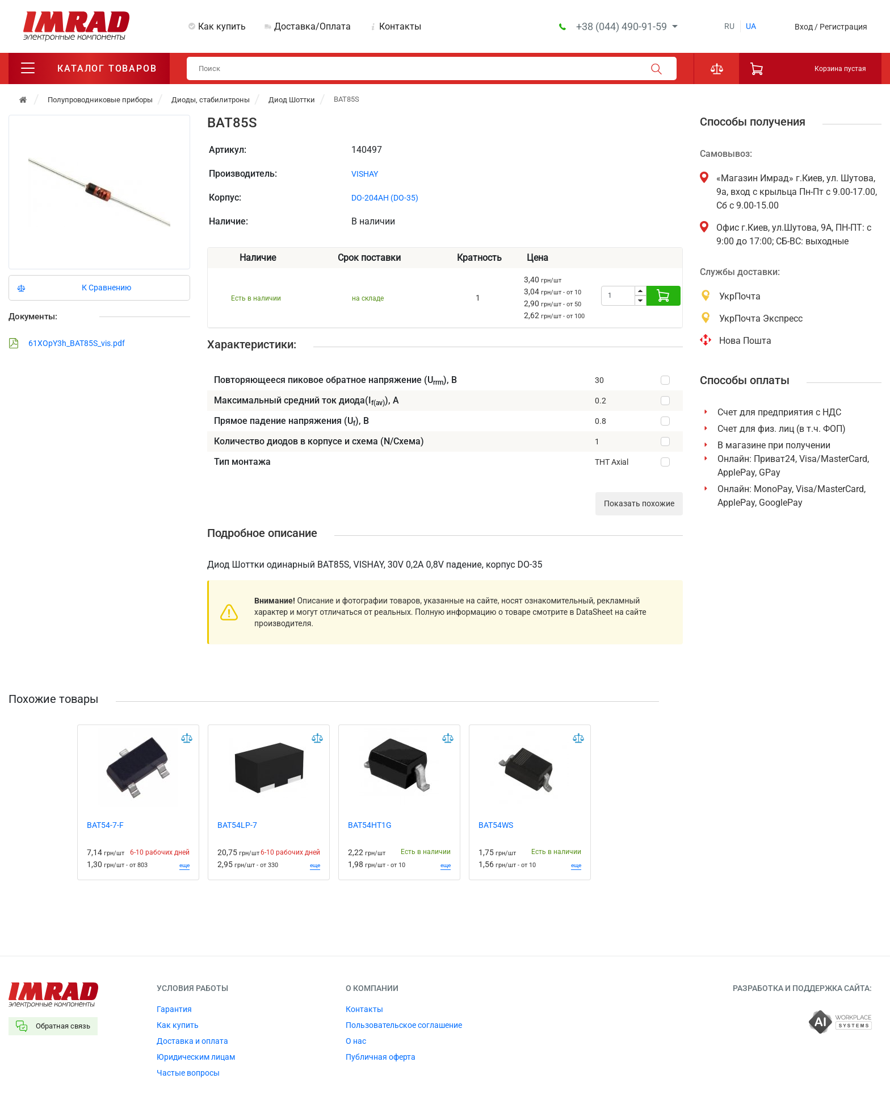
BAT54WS (495, 826)
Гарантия (174, 1010)
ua (751, 26)
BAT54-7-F (105, 826)
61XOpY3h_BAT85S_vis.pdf (67, 344)
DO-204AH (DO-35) (384, 198)
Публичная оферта (380, 1058)
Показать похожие (639, 504)
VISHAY (364, 175)
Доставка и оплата (192, 1042)
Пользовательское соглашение (404, 1026)
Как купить (222, 26)
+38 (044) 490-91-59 (622, 26)
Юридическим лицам (196, 1058)
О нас (356, 1042)
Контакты (400, 26)
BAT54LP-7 (237, 826)
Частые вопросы (188, 1073)
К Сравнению (106, 288)
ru (729, 26)
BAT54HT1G (370, 826)
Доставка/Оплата (312, 26)
